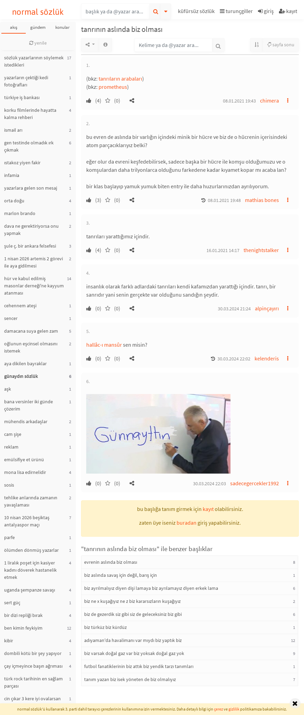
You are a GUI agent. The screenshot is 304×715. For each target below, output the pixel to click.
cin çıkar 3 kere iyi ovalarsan (32, 698)
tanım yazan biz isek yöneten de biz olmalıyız (130, 679)
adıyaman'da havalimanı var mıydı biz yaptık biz (133, 640)
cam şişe (12, 434)
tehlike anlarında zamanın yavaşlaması (30, 501)
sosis (9, 485)
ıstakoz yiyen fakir (22, 162)
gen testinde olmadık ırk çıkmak (29, 146)
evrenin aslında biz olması (110, 562)
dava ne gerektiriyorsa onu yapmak (31, 229)
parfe (9, 537)
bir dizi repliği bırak (23, 615)
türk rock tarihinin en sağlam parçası (33, 682)
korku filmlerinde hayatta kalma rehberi (30, 113)
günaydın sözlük (21, 376)
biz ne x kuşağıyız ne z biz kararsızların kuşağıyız (132, 601)
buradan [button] (186, 522)
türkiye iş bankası (22, 97)
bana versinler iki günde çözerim (28, 405)
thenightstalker (261, 250)
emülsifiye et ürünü (24, 459)
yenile (38, 43)
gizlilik (233, 709)
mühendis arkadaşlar (25, 421)
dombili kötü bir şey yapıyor (32, 653)
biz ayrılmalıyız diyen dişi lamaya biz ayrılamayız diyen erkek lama (151, 588)
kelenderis (267, 358)
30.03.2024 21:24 (234, 309)
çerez (218, 709)
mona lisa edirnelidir (25, 472)
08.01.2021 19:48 (224, 200)
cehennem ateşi (20, 305)
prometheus (113, 86)
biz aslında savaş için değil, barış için (120, 575)
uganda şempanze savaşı (29, 590)
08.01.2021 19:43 (239, 101)
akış (13, 27)
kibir (8, 640)
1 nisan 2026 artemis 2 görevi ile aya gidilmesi (33, 262)
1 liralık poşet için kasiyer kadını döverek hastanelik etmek (30, 570)
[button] (197, 12)
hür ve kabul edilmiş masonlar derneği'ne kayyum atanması (34, 285)
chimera (269, 100)
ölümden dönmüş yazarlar (31, 550)
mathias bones (262, 199)
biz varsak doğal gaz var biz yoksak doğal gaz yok (134, 653)
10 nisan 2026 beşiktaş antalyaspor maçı (26, 521)
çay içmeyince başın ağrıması (33, 666)
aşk (7, 389)
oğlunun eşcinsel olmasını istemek (30, 347)
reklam (11, 447)
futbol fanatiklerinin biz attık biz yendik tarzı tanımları (138, 666)
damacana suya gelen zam (31, 331)
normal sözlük (38, 11)
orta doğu (14, 201)
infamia (11, 175)
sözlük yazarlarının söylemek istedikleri (34, 61)
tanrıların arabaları (120, 78)
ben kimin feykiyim (23, 628)
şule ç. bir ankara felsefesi (30, 246)
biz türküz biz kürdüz (105, 627)
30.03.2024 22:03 (209, 483)
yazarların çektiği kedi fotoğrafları (26, 81)
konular (62, 27)
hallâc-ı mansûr (104, 344)
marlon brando (19, 213)
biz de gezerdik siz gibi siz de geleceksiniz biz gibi (133, 614)
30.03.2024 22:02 (233, 359)
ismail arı (13, 130)
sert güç (12, 602)
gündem (38, 27)
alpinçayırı (267, 308)
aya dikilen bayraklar (25, 363)
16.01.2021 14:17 (222, 250)
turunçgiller (236, 11)
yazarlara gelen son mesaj (30, 188)
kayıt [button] (208, 508)
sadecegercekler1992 (254, 483)
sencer (11, 318)
